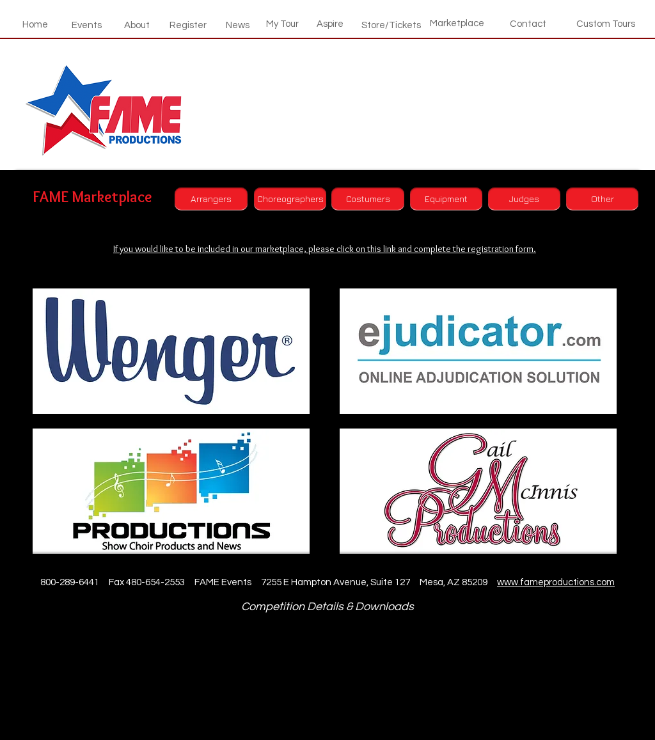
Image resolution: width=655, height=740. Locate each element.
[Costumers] (367, 198)
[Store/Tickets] (391, 25)
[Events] (86, 25)
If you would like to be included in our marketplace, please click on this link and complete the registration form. (324, 249)
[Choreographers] (290, 198)
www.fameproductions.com (556, 582)
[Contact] (528, 23)
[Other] (602, 198)
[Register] (188, 25)
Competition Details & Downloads (327, 607)
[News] (237, 25)
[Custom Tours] (605, 23)
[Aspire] (330, 23)
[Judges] (524, 198)
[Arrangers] (211, 198)
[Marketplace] (457, 23)
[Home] (35, 24)
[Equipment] (446, 198)
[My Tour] (282, 23)
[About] (137, 25)
